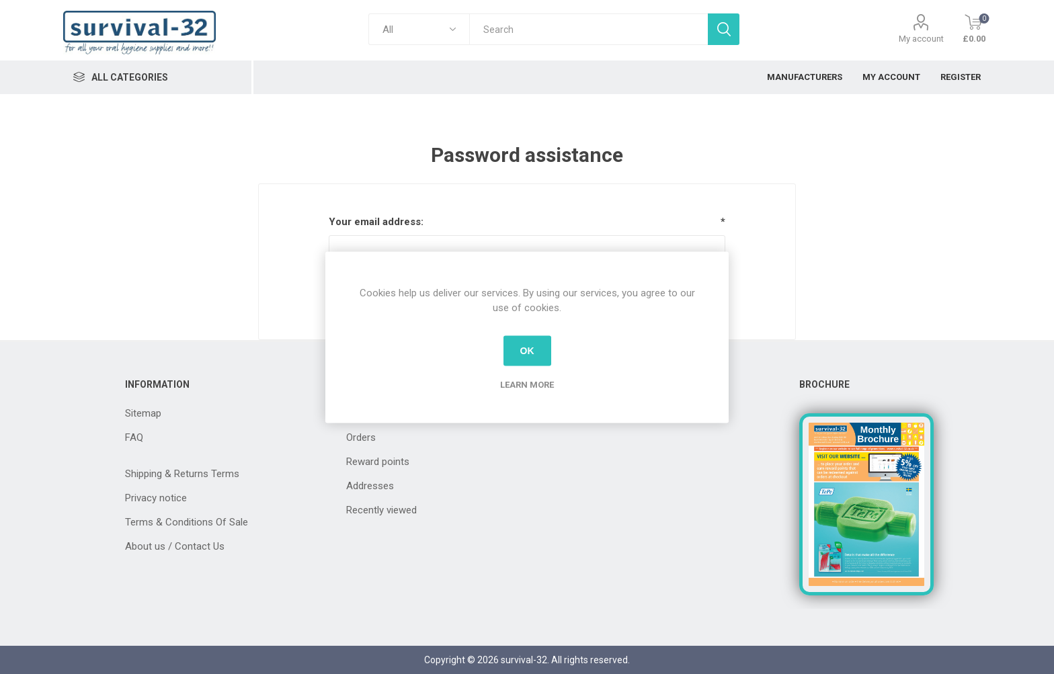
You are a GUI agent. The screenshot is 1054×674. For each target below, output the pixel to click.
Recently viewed (381, 510)
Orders (361, 437)
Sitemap (143, 413)
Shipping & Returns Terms (182, 474)
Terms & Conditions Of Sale (186, 522)
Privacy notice (156, 498)
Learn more (527, 384)
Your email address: (376, 222)
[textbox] (588, 29)
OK (527, 350)
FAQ (134, 437)
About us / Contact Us (175, 546)
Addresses (370, 486)
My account (921, 39)
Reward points (377, 462)
